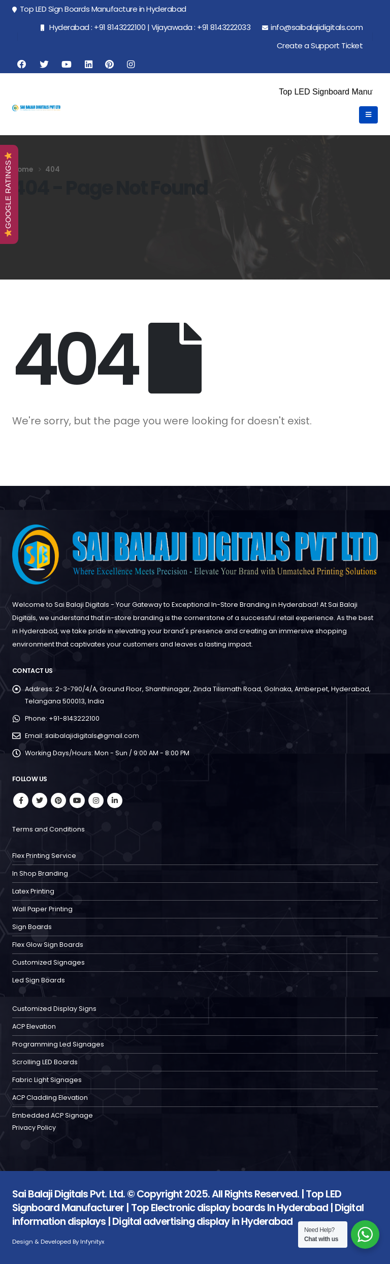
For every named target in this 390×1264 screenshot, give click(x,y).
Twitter (39, 800)
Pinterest (58, 800)
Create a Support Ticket (320, 45)
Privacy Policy (34, 1127)
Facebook (20, 800)
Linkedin (114, 800)
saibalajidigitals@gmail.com (92, 735)
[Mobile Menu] (368, 115)
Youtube (77, 800)
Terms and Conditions (48, 829)
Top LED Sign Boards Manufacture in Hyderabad (99, 9)
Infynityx (92, 1242)
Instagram (96, 800)
